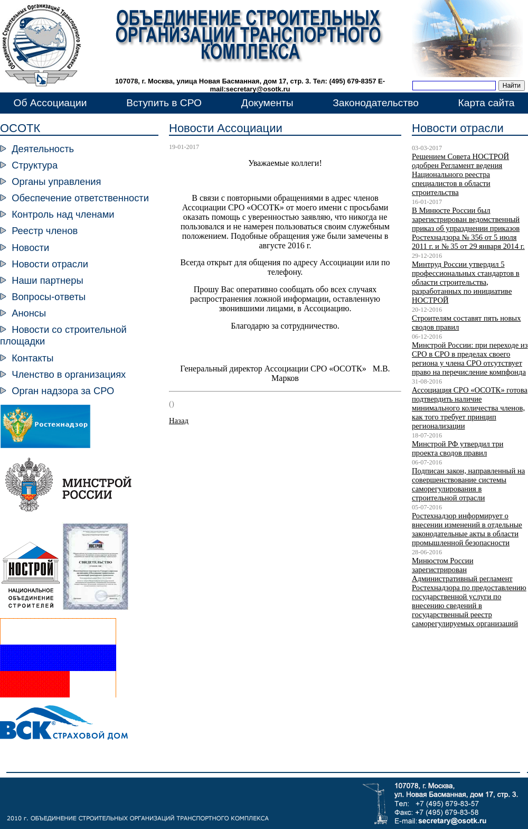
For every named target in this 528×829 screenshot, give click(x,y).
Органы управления (56, 181)
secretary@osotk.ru (258, 89)
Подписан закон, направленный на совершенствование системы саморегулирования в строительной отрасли (468, 484)
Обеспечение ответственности (80, 197)
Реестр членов (45, 230)
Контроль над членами (63, 214)
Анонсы (29, 313)
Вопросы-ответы (49, 296)
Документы (267, 102)
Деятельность (43, 148)
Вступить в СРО (164, 102)
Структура (35, 165)
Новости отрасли (50, 263)
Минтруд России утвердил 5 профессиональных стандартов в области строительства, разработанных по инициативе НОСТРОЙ (466, 282)
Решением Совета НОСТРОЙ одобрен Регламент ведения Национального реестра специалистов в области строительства (460, 174)
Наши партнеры (47, 280)
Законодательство (376, 102)
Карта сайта (486, 102)
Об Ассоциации (50, 102)
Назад (178, 420)
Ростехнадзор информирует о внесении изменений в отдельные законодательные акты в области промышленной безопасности (467, 529)
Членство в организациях (69, 374)
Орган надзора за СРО (63, 390)
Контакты (32, 358)
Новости (30, 247)
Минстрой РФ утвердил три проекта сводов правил (457, 448)
